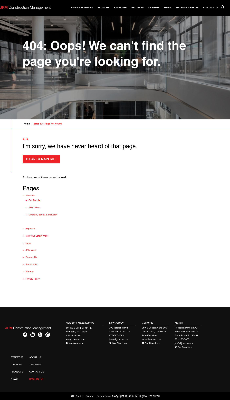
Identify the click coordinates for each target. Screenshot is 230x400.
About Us (106, 7)
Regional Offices (189, 7)
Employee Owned (84, 7)
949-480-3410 (149, 335)
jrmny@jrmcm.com (75, 339)
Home (27, 124)
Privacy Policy (33, 278)
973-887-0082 (116, 335)
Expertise (123, 7)
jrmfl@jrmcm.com (184, 343)
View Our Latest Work (37, 235)
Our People (34, 200)
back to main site (41, 159)
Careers (156, 7)
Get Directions (74, 343)
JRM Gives (34, 207)
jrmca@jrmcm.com (151, 339)
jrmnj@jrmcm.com (118, 339)
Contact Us (213, 7)
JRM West (31, 250)
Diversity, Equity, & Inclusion (43, 214)
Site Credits (32, 264)
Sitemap (30, 271)
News (170, 7)
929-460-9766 (73, 335)
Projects (140, 7)
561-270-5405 (182, 339)
